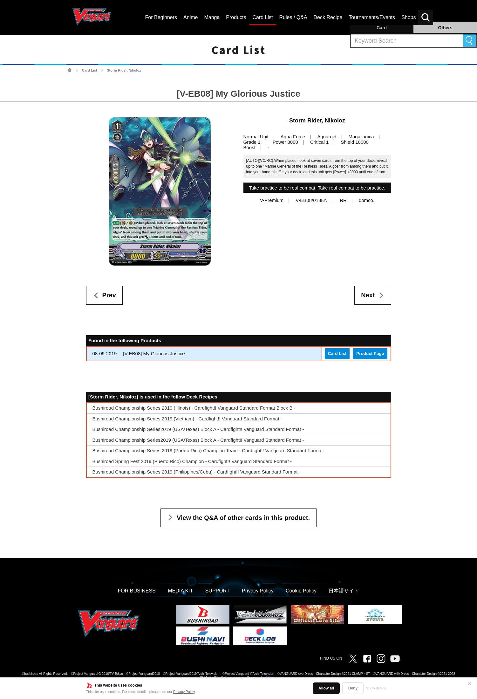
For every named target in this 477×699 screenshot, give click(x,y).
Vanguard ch (395, 658)
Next (368, 295)
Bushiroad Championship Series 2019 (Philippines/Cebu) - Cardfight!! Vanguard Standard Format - (196, 471)
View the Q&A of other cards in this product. (243, 517)
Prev (109, 295)
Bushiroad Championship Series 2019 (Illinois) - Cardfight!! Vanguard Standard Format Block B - (194, 408)
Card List (89, 70)
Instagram (381, 658)
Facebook (367, 658)
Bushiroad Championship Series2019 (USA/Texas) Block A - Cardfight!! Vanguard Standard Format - (198, 429)
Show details (376, 688)
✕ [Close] (469, 683)
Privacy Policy (184, 692)
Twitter (353, 658)
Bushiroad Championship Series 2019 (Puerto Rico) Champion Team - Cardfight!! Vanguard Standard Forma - (208, 450)
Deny (353, 688)
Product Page (370, 353)
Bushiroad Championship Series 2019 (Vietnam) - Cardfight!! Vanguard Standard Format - (187, 418)
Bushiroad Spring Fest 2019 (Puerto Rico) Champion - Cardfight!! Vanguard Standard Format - (192, 461)
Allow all (326, 688)
